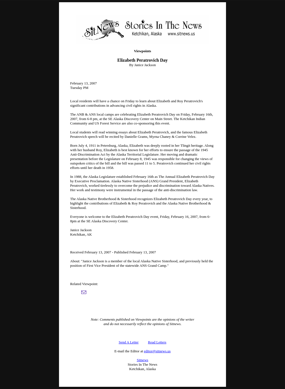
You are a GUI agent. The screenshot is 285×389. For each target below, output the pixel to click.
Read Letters (157, 342)
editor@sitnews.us (157, 351)
